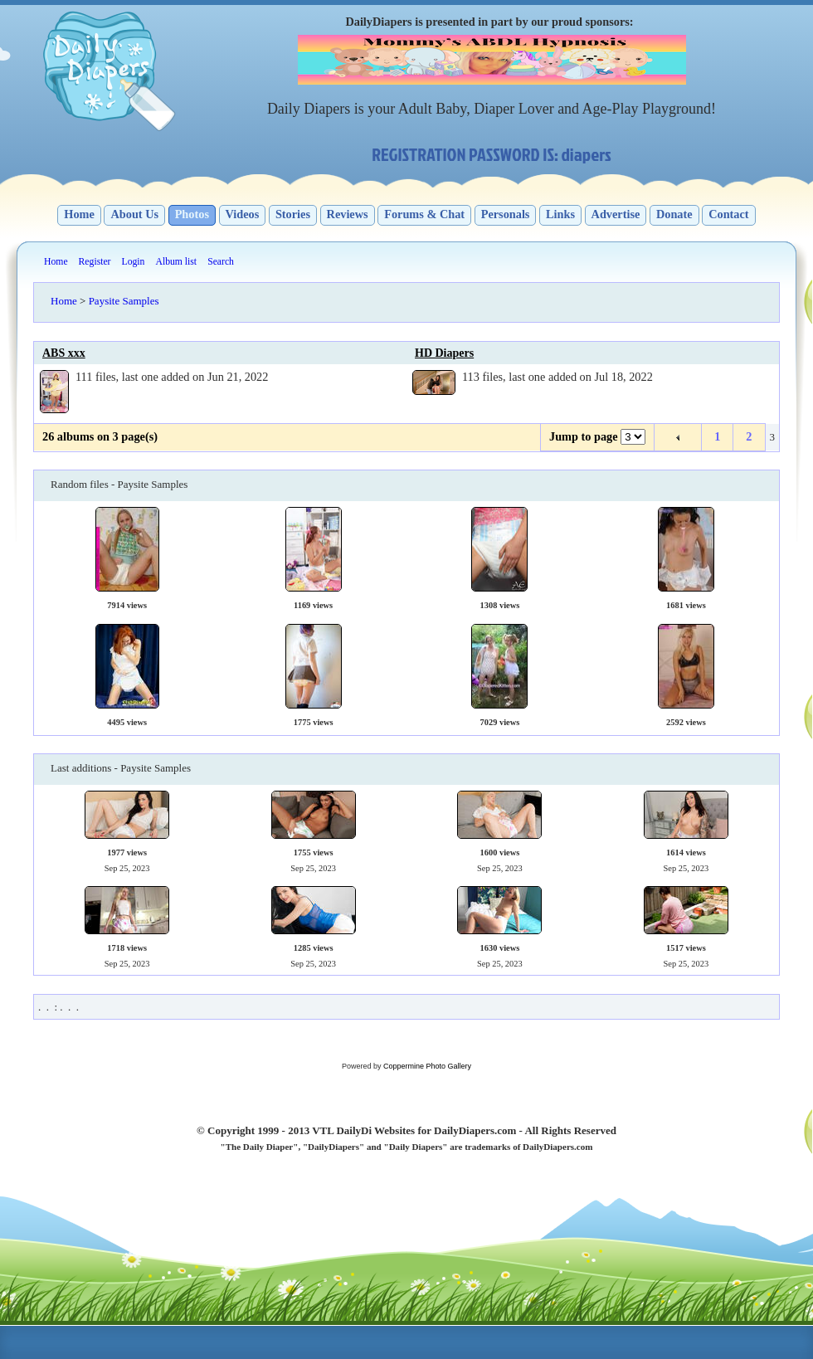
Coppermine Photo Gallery (427, 1066)
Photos (192, 214)
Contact (728, 214)
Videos (243, 214)
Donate (674, 214)
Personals (505, 214)
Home (79, 214)
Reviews (347, 214)
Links (560, 214)
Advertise (615, 214)
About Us (134, 214)
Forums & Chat (424, 214)
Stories (292, 214)
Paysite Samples (124, 301)
